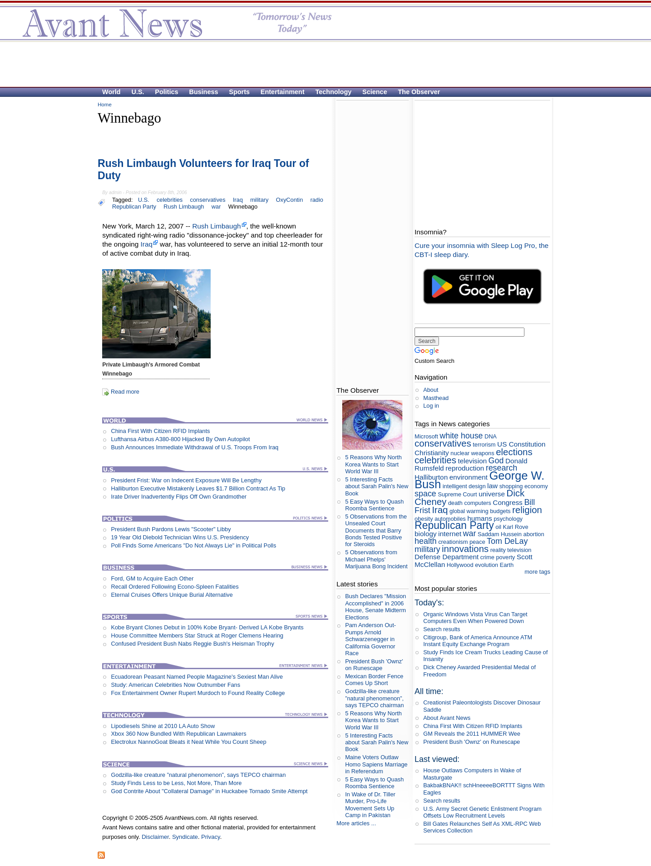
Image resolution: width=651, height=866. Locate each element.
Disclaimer (155, 836)
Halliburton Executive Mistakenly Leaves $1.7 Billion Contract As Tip (198, 488)
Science (375, 91)
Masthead (435, 398)
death (455, 503)
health (426, 541)
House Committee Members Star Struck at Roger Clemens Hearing (197, 635)
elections (514, 452)
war (216, 206)
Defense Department (447, 557)
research (501, 467)
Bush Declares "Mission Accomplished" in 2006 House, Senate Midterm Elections (375, 606)
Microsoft (426, 436)
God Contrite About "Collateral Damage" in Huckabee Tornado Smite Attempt (209, 791)
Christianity (432, 453)
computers (477, 503)
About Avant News (446, 717)
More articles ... (356, 823)
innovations (465, 548)
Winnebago (243, 206)
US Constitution (521, 444)
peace (477, 541)
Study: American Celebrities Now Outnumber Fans (175, 684)
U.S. (138, 91)
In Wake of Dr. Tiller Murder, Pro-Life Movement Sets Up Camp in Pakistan (370, 804)
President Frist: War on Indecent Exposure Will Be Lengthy (186, 480)
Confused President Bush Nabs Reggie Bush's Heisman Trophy (192, 643)
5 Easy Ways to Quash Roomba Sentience (374, 505)
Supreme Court (457, 494)
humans (479, 518)
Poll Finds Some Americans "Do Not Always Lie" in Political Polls (193, 545)
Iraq (238, 199)
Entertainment (282, 91)
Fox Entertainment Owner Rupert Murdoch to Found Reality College (198, 693)
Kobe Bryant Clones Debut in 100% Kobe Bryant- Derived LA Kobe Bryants (207, 627)
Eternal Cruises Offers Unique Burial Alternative (171, 594)
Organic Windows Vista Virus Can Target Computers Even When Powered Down (475, 617)
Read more (125, 391)
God (496, 460)
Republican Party (134, 206)
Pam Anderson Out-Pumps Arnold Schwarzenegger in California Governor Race (370, 639)
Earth (507, 564)
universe (492, 494)
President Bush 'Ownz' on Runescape (374, 664)
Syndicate (185, 836)
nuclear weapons (473, 453)
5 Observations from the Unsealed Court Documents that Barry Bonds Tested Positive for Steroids (376, 530)
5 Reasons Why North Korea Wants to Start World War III (373, 464)
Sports (239, 91)
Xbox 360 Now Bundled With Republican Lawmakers (178, 733)
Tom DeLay (507, 541)
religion (527, 509)
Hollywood (460, 564)
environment (468, 477)
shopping (511, 486)
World (111, 91)
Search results (441, 629)
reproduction (464, 468)
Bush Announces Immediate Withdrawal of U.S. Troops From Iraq (194, 447)
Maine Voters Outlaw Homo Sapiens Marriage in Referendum (376, 764)
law (492, 486)
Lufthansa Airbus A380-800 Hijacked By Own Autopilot (180, 439)
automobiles (450, 518)
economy (536, 486)
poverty (505, 557)
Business (203, 91)
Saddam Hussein (500, 534)
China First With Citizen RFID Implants (160, 431)
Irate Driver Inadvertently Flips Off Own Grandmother (178, 496)
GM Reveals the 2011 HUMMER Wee (471, 733)
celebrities (169, 199)
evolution (486, 564)
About (430, 389)
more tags (537, 571)
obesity (424, 518)
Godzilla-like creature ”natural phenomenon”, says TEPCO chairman (198, 774)
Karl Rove (515, 526)
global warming (468, 511)
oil (498, 526)
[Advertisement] (321, 63)
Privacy (210, 836)
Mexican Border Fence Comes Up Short (374, 679)
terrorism (484, 444)
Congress (508, 502)
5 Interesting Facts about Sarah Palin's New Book (376, 486)
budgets (500, 511)
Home (105, 104)
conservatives (207, 199)
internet (449, 534)
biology (426, 534)
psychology (508, 518)
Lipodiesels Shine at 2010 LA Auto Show (163, 726)
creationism (452, 541)
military (259, 199)
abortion (534, 534)
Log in (431, 405)
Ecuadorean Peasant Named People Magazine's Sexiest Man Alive (197, 676)
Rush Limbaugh (184, 206)
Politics (166, 91)
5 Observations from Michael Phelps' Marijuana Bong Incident (376, 559)
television (472, 461)
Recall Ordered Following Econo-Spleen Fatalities (174, 586)
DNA (490, 436)
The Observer (419, 91)
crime (487, 557)
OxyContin (289, 199)
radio (316, 199)
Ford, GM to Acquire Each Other (152, 578)
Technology (334, 91)
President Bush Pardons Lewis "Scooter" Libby (171, 529)
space (425, 493)
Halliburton (431, 477)
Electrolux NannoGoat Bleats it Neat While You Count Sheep (188, 741)
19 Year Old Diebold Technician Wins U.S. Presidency (180, 537)
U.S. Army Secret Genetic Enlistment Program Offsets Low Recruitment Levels (482, 812)
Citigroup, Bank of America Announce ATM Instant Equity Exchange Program (477, 640)
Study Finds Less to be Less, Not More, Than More (176, 783)
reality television (510, 550)
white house (461, 435)
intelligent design (464, 486)
